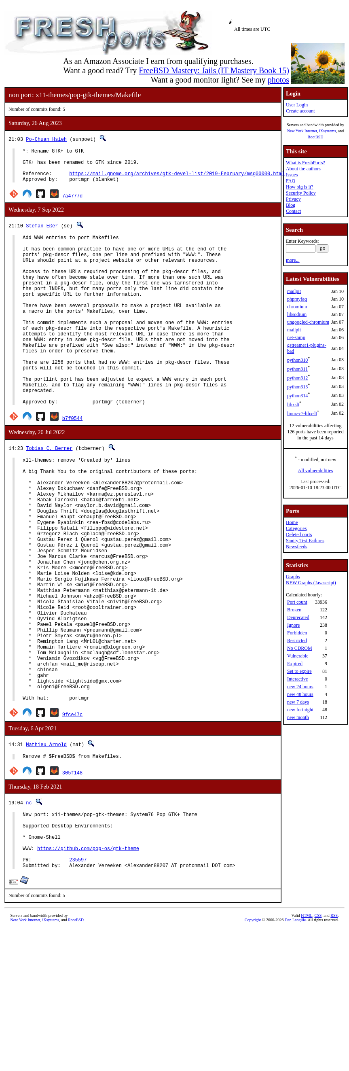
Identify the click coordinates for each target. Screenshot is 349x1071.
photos (278, 79)
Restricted (297, 640)
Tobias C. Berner (49, 491)
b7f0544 (72, 461)
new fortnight (300, 710)
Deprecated (298, 617)
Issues (292, 175)
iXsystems (327, 131)
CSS (318, 1024)
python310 (297, 360)
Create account (300, 111)
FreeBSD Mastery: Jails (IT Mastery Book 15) (214, 70)
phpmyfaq (297, 299)
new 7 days (298, 702)
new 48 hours (300, 694)
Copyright (253, 1029)
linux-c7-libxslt (302, 413)
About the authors (303, 169)
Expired (294, 663)
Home (292, 522)
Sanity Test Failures (305, 540)
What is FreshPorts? (305, 162)
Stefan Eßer (42, 232)
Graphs (293, 576)
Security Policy (301, 193)
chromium (297, 307)
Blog (290, 205)
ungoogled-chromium (308, 322)
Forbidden (297, 633)
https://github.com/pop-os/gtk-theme (88, 953)
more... (293, 260)
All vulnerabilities (315, 470)
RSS (334, 1024)
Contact (293, 211)
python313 (297, 387)
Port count (297, 602)
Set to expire (299, 671)
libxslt (293, 404)
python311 (297, 369)
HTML (306, 1024)
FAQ (290, 181)
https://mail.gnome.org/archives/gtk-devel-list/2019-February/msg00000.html (177, 179)
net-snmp (296, 337)
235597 (78, 967)
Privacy (293, 199)
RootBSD (316, 137)
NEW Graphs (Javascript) (311, 582)
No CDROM (299, 648)
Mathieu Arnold (46, 840)
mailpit (294, 291)
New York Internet (302, 131)
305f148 (72, 869)
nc (29, 899)
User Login (297, 105)
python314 (297, 396)
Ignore (293, 625)
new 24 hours (300, 686)
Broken (294, 610)
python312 (297, 378)
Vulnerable (298, 656)
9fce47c (72, 810)
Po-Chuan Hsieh (46, 139)
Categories (296, 528)
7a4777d (72, 202)
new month (298, 717)
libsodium (297, 314)
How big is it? (299, 187)
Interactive (297, 679)
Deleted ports (299, 534)
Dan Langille (295, 1029)
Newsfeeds (296, 546)
